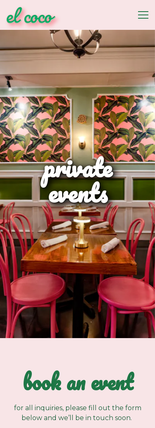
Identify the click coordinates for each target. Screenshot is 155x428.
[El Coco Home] (35, 15)
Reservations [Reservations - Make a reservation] (78, 417)
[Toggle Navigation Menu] (143, 15)
